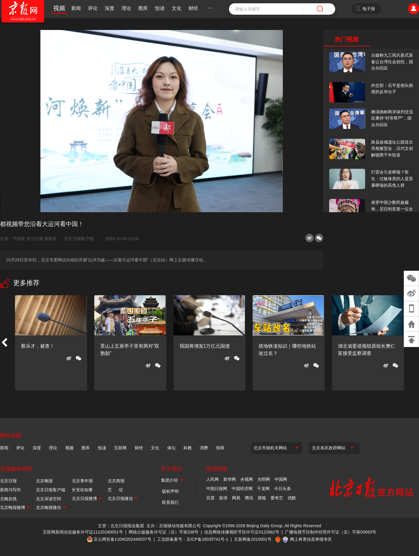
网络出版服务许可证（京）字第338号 (163, 532)
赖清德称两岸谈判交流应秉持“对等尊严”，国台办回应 (392, 118)
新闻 (76, 8)
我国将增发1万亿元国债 (205, 346)
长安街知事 (82, 489)
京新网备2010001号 (252, 539)
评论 (93, 8)
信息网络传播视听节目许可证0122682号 (241, 532)
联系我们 (170, 502)
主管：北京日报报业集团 (121, 525)
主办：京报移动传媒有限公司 (173, 525)
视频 (59, 8)
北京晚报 (44, 480)
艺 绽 (115, 489)
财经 (193, 8)
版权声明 (170, 491)
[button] (4, 342)
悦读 (160, 8)
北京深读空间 (48, 498)
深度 (109, 8)
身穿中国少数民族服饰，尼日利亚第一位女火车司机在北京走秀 (392, 209)
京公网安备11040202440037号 (122, 539)
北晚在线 (8, 498)
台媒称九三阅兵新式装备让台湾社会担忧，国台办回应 (392, 61)
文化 (176, 8)
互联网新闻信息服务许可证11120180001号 (83, 532)
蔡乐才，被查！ (37, 346)
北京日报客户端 (78, 238)
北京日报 (8, 480)
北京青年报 (82, 480)
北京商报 (116, 480)
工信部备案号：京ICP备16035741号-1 (192, 539)
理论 (126, 8)
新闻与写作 (10, 489)
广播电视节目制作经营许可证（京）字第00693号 (330, 532)
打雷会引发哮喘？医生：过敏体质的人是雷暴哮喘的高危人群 (392, 178)
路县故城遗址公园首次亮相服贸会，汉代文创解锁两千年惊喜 (392, 148)
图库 (143, 8)
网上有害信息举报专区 (311, 539)
